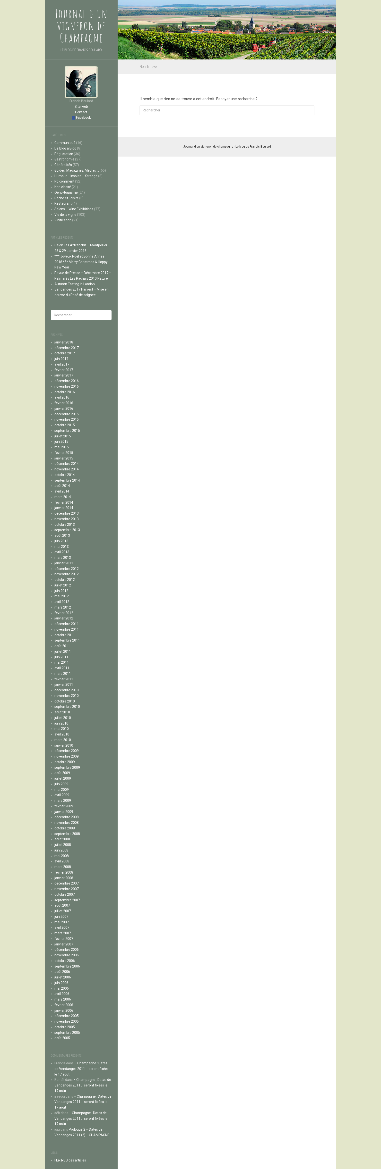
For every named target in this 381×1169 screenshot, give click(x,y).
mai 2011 (61, 662)
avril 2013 (61, 552)
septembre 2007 (67, 900)
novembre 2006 (66, 955)
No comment (64, 181)
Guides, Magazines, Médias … (76, 170)
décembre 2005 (66, 1016)
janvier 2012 (63, 618)
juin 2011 (61, 657)
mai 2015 (61, 447)
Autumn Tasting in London (74, 284)
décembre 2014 (66, 464)
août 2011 (62, 646)
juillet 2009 (62, 778)
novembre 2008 (66, 823)
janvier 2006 (63, 1010)
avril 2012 (61, 602)
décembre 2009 (66, 751)
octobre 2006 (64, 961)
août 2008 (62, 839)
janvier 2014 (63, 508)
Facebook (83, 117)
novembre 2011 (66, 629)
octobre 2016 (64, 392)
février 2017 (63, 370)
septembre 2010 (67, 707)
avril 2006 (61, 994)
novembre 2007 (66, 889)
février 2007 (63, 939)
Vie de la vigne (65, 215)
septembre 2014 (67, 480)
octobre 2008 (64, 828)
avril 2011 (61, 668)
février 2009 (63, 806)
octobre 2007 (64, 894)
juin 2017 (61, 359)
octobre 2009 (64, 762)
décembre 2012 (66, 569)
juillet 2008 (62, 845)
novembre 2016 (66, 386)
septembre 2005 (67, 1033)
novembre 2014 (66, 469)
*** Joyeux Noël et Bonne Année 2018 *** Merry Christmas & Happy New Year (81, 261)
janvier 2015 (63, 458)
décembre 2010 (66, 690)
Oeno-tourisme (66, 192)
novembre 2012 (66, 574)
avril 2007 (61, 927)
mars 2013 (62, 557)
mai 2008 (61, 856)
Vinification (62, 220)
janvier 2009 (63, 812)
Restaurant (63, 203)
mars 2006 (62, 999)
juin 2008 (61, 850)
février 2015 (63, 453)
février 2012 (63, 613)
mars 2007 (62, 933)
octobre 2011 (64, 635)
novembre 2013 (66, 519)
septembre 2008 (67, 834)
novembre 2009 (66, 756)
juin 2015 (61, 441)
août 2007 (62, 905)
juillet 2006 (62, 977)
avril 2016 (61, 397)
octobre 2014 (64, 475)
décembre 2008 (66, 817)
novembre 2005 (66, 1021)
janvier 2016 (63, 408)
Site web (81, 107)
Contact (81, 112)
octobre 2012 (64, 580)
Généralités (63, 165)
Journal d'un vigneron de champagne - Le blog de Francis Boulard (227, 146)
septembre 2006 (67, 966)
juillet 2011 (62, 651)
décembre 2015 (66, 414)
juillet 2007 (62, 911)
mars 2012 (62, 607)
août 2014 (62, 486)
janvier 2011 (63, 684)
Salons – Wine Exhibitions (73, 209)
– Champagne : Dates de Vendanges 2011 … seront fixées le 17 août (81, 1068)
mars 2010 (62, 740)
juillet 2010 (62, 718)
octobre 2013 (64, 524)
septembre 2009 (67, 767)
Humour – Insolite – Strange (75, 176)
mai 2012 (61, 596)
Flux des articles (70, 1160)
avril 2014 (61, 491)
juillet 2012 (62, 585)
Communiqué (64, 143)
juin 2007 (61, 916)
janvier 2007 (63, 944)
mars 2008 (62, 867)
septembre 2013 (67, 530)
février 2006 (63, 1005)
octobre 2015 (64, 425)
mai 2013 (61, 547)
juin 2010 (61, 723)
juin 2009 (61, 784)
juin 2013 (61, 541)
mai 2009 (61, 790)
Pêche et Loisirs (66, 198)
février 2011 (63, 679)
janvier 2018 (63, 342)
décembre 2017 (66, 348)
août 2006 (62, 972)
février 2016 (63, 403)
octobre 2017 (64, 353)
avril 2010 (61, 734)
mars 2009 (62, 800)
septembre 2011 (67, 640)
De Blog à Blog (65, 148)
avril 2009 (61, 795)
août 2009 (62, 773)
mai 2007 (61, 922)
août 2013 (62, 535)
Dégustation (63, 154)
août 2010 (62, 712)
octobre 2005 (64, 1027)
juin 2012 (61, 591)
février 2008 (63, 872)
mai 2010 (61, 729)
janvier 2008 (63, 878)
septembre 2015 (67, 431)
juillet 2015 (62, 436)
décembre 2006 (66, 950)
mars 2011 (62, 674)
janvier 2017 (63, 375)
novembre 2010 (66, 696)
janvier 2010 (63, 745)
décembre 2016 (66, 381)
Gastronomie (64, 159)
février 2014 (63, 502)
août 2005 (62, 1038)
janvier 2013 (63, 563)
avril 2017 (61, 364)
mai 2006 (61, 988)
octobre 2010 (64, 701)
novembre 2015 (66, 419)
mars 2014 (62, 497)
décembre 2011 (66, 624)
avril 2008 (61, 861)
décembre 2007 (66, 883)
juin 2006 (61, 983)
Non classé (62, 187)
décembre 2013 (66, 513)
